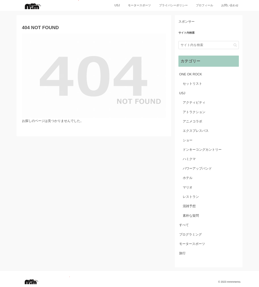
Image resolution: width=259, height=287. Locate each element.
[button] (235, 45)
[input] (208, 45)
